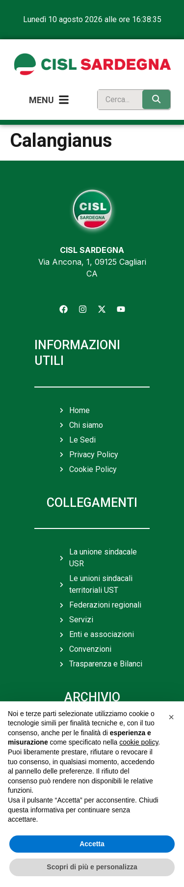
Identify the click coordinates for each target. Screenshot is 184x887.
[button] (171, 717)
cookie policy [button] (138, 742)
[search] (118, 100)
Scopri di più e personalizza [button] (92, 867)
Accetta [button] (92, 844)
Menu (41, 100)
